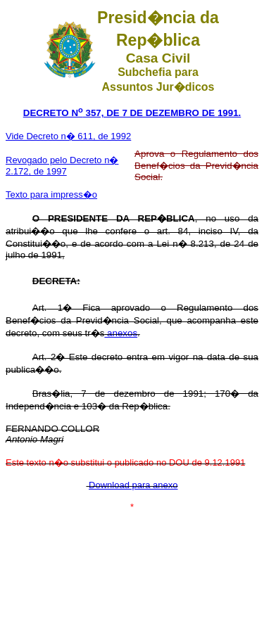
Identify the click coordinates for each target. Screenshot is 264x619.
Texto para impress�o (51, 194)
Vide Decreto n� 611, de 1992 (68, 136)
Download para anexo (133, 485)
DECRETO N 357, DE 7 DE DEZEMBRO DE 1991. (132, 113)
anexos (120, 333)
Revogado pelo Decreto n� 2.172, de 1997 (62, 166)
